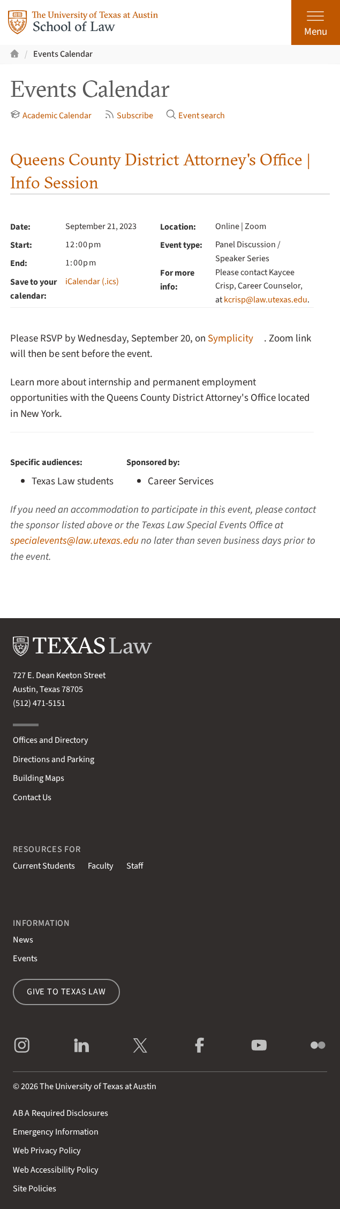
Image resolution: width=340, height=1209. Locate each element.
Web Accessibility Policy (56, 1170)
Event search (195, 115)
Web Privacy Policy (47, 1150)
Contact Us (32, 797)
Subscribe (128, 115)
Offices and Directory (50, 740)
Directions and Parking (53, 759)
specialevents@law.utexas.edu (74, 540)
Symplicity (230, 338)
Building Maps (38, 778)
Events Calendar (63, 54)
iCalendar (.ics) (92, 281)
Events (25, 958)
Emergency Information (56, 1132)
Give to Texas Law (66, 991)
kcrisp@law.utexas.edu (265, 299)
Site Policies (34, 1188)
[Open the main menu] (315, 22)
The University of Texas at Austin (98, 1086)
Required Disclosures (60, 1113)
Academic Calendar (51, 115)
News (23, 939)
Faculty (101, 866)
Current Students (44, 866)
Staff (134, 866)
